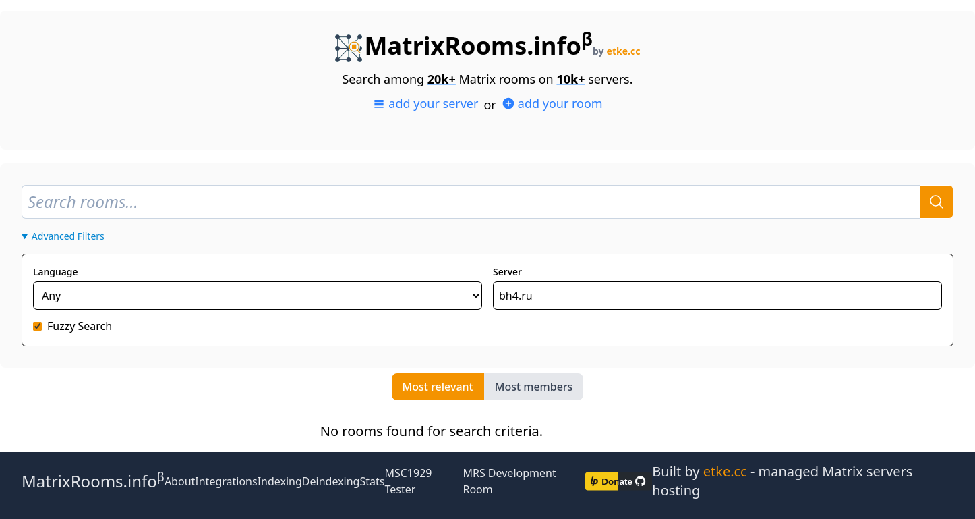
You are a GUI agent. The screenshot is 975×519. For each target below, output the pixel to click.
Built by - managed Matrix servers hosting (782, 480)
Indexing (280, 481)
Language (55, 271)
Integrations (226, 481)
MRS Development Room (509, 481)
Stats (371, 481)
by (616, 51)
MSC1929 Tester (408, 481)
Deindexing (331, 481)
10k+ (570, 79)
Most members (534, 386)
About (180, 481)
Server (507, 271)
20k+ (441, 79)
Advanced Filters (68, 235)
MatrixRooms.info (464, 45)
